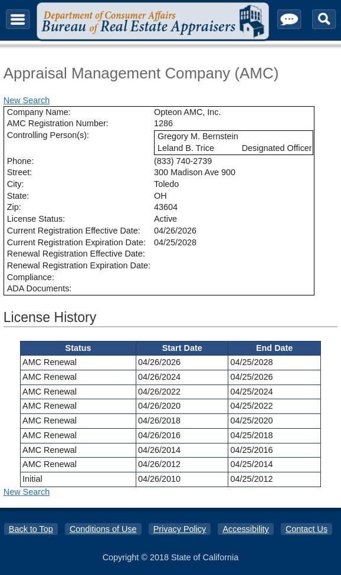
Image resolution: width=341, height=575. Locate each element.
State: (18, 196)
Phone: (20, 161)
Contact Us (306, 529)
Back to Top (31, 529)
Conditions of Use (103, 529)
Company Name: (39, 112)
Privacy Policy (179, 529)
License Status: (36, 219)
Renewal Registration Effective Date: (76, 253)
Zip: (14, 207)
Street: (19, 172)
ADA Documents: (39, 288)
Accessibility (245, 529)
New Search (27, 100)
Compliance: (30, 277)
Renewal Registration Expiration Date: (78, 265)
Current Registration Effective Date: (73, 230)
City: (15, 184)
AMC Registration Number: (58, 123)
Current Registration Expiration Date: (76, 242)
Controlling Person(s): (48, 135)
